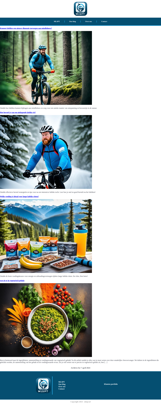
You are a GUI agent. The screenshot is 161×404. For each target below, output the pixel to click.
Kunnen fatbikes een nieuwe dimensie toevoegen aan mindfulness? (26, 28)
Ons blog (72, 21)
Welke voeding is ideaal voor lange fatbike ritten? (19, 197)
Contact (104, 21)
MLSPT (57, 21)
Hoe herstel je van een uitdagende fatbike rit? (18, 112)
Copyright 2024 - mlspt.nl (80, 402)
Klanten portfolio (111, 384)
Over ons (88, 21)
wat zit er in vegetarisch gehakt (12, 281)
